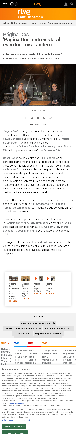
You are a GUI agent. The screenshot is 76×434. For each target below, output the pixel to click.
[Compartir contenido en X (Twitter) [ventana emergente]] (32, 117)
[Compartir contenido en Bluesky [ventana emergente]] (38, 117)
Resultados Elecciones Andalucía (38, 323)
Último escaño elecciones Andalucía (22, 328)
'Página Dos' (10, 131)
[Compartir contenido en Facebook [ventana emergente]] (26, 117)
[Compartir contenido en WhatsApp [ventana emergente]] (44, 117)
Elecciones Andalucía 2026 (58, 328)
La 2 (56, 58)
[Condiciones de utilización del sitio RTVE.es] (3, 404)
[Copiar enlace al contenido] (50, 117)
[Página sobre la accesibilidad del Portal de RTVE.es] (41, 402)
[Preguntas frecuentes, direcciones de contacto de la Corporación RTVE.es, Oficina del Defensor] (59, 402)
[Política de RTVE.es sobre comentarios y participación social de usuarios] (69, 404)
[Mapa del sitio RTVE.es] (51, 404)
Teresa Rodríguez (22, 333)
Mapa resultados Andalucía (49, 333)
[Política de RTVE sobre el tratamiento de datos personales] (11, 405)
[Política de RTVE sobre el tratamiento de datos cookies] (21, 405)
